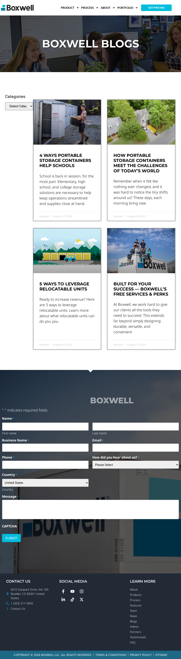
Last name (99, 433)
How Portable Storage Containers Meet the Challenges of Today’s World (140, 163)
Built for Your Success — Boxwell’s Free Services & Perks (140, 289)
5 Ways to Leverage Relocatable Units (64, 286)
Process (90, 7)
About (108, 7)
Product (70, 7)
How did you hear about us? (115, 457)
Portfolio (127, 7)
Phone (8, 457)
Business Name (15, 440)
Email (98, 440)
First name (9, 433)
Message (10, 496)
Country (7, 489)
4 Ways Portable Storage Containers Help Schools (65, 160)
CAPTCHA (9, 526)
